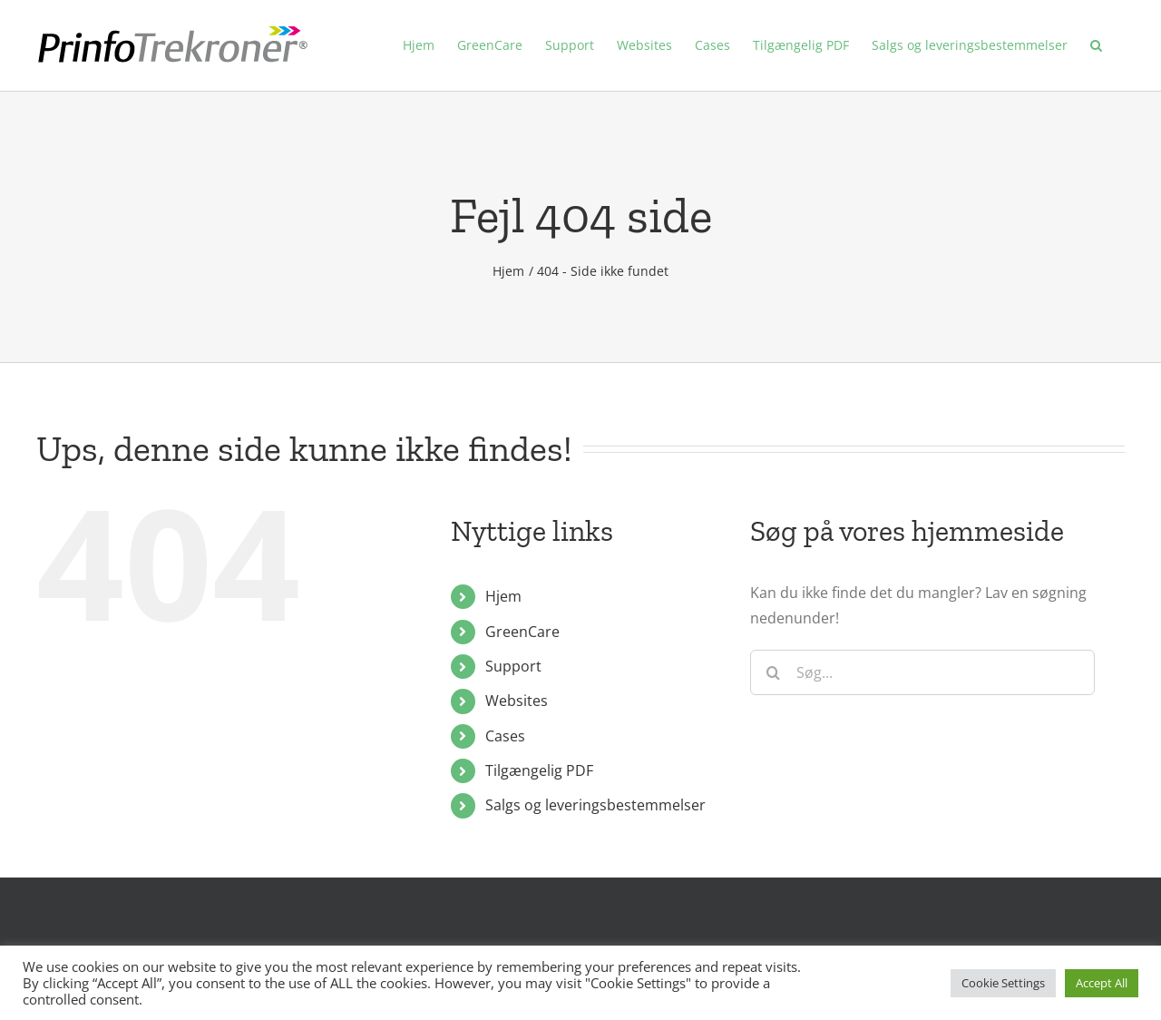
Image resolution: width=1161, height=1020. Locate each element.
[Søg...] (922, 672)
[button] (1096, 45)
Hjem (503, 596)
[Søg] (772, 672)
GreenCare (522, 632)
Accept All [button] (1101, 983)
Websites (516, 701)
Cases (505, 736)
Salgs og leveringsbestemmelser (595, 805)
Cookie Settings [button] (1003, 983)
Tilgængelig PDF (539, 770)
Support (513, 666)
